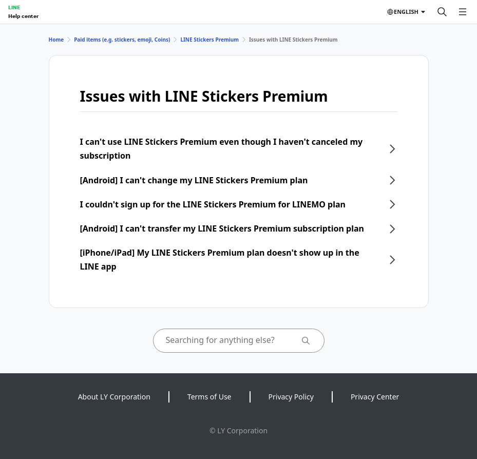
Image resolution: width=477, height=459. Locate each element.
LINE (14, 7)
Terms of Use (209, 396)
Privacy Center (375, 396)
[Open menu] (462, 12)
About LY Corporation (114, 396)
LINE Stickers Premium (209, 39)
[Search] (442, 12)
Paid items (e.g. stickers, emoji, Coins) (122, 39)
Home (56, 39)
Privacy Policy (291, 396)
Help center (23, 16)
